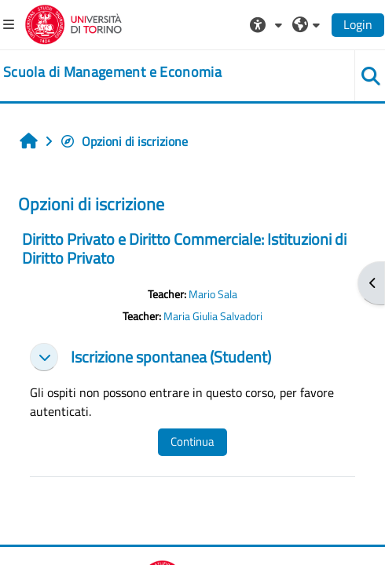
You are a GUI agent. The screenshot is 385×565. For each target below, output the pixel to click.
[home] (112, 72)
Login (357, 24)
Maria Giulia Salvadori (212, 316)
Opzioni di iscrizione (124, 141)
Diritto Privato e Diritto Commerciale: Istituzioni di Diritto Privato (184, 248)
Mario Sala (213, 294)
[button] (268, 24)
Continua (192, 441)
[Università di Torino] (73, 22)
